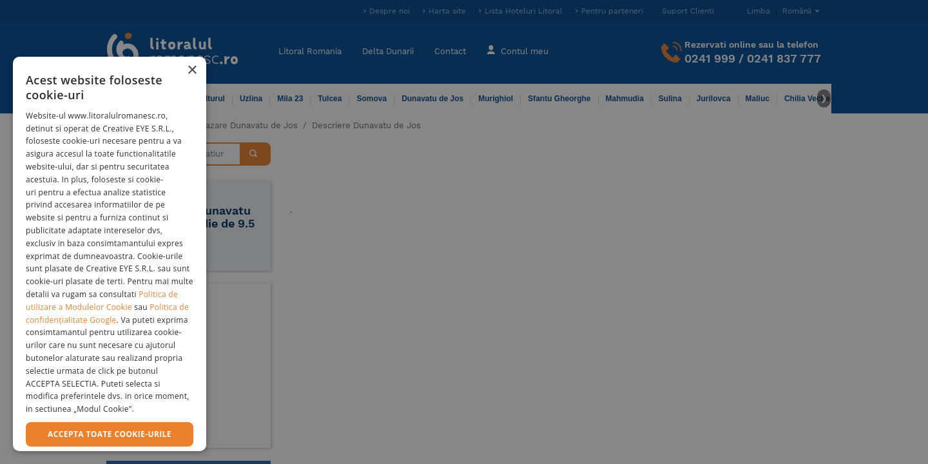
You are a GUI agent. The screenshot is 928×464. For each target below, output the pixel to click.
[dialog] (109, 254)
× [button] (192, 70)
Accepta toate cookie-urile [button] (109, 434)
